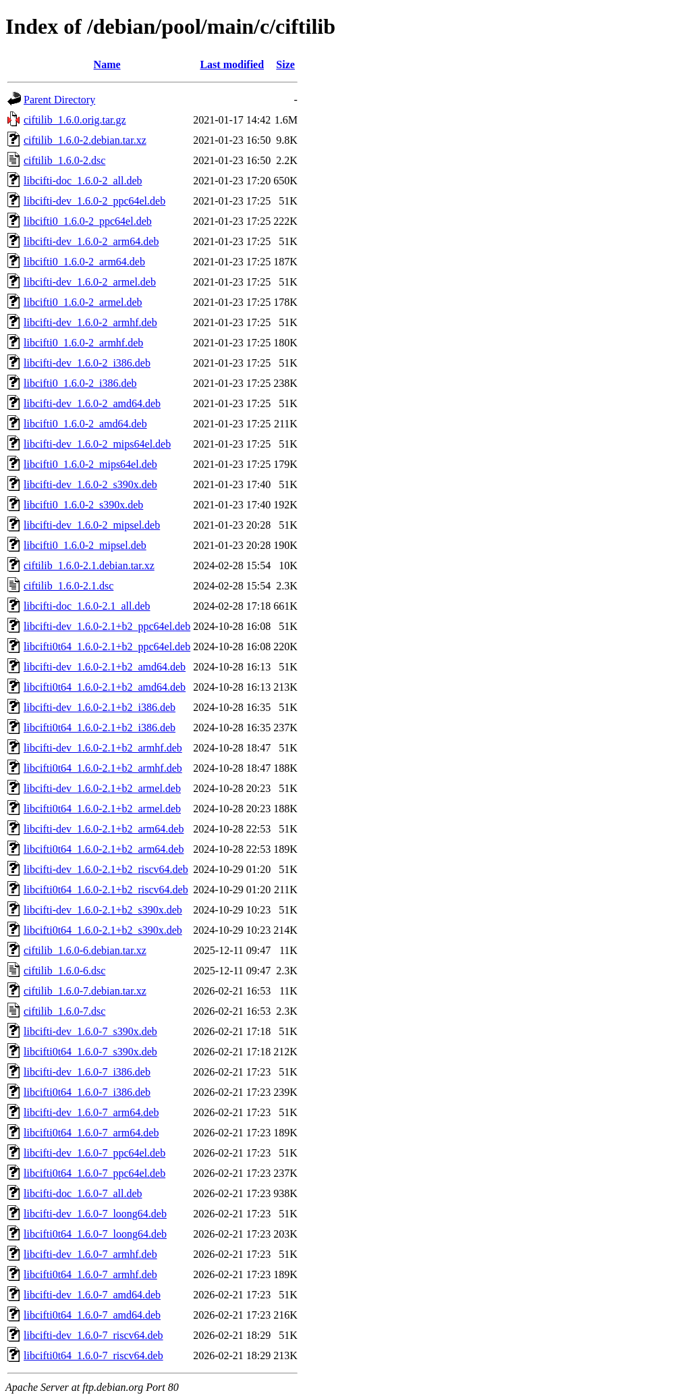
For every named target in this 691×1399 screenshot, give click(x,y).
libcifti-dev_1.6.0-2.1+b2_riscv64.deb (106, 869)
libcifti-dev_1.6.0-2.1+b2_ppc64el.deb (107, 626)
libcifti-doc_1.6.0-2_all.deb (83, 180)
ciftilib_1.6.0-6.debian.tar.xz (85, 950)
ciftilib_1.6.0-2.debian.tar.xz (85, 140)
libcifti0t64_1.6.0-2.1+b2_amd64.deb (105, 687)
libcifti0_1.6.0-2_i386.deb (80, 383)
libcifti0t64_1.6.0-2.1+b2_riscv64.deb (106, 889)
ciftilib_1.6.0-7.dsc (64, 1011)
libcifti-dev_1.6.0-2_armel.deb (90, 282)
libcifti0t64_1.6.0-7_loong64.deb (95, 1234)
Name (107, 64)
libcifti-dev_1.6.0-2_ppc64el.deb (94, 201)
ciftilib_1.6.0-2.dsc (64, 160)
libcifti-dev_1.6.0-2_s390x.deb (90, 484)
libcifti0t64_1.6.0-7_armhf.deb (90, 1274)
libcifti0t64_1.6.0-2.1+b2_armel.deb (102, 808)
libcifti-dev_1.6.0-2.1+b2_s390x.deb (103, 910)
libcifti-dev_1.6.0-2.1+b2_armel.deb (102, 788)
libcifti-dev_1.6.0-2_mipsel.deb (92, 525)
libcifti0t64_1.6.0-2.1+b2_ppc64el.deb (107, 646)
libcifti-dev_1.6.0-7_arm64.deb (91, 1112)
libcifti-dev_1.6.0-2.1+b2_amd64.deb (105, 666)
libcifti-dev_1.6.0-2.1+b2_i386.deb (99, 707)
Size (285, 64)
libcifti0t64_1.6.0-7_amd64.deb (92, 1315)
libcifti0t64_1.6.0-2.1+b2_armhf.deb (103, 768)
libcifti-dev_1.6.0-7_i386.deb (87, 1072)
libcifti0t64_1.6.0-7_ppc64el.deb (94, 1173)
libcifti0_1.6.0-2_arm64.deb (84, 261)
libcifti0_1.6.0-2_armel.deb (83, 302)
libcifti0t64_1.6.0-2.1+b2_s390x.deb (103, 930)
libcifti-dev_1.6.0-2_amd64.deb (92, 403)
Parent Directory (59, 99)
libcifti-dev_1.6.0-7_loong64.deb (95, 1213)
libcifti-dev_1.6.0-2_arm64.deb (91, 241)
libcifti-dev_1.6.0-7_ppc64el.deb (94, 1153)
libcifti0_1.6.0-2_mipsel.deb (85, 545)
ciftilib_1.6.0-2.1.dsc (68, 585)
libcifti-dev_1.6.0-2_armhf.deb (90, 322)
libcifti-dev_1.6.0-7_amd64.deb (92, 1294)
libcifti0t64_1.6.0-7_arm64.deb (91, 1132)
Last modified (232, 64)
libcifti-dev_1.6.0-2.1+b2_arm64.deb (104, 829)
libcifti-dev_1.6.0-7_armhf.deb (90, 1254)
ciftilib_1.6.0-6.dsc (64, 970)
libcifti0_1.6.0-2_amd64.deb (85, 423)
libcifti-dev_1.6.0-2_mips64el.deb (97, 444)
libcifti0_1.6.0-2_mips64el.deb (90, 464)
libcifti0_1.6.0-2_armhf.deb (83, 342)
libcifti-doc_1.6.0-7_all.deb (83, 1193)
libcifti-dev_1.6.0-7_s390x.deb (90, 1031)
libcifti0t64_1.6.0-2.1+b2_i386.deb (99, 727)
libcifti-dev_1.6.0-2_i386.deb (87, 363)
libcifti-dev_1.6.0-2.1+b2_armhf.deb (103, 748)
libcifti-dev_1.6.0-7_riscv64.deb (93, 1335)
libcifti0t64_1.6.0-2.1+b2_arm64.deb (104, 849)
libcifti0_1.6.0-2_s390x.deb (83, 504)
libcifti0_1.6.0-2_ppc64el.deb (88, 221)
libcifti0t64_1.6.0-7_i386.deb (87, 1092)
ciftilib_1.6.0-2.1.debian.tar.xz (89, 565)
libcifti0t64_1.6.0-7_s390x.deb (90, 1051)
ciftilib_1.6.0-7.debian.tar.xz (85, 991)
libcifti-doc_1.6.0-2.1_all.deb (87, 606)
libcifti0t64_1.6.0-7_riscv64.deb (93, 1355)
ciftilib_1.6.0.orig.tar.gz (75, 120)
